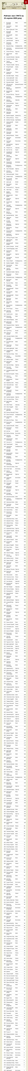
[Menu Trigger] (26, 2)
